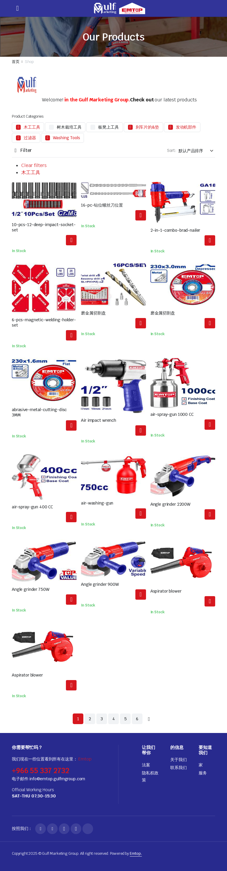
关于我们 (178, 759)
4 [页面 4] (113, 718)
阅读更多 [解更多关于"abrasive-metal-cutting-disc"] (141, 323)
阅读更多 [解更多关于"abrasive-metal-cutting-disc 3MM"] (71, 425)
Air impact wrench (98, 420)
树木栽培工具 (69, 127)
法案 (146, 765)
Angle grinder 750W (30, 589)
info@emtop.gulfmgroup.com (57, 778)
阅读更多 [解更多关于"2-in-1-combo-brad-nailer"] (210, 240)
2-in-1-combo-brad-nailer (175, 230)
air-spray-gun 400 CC (32, 507)
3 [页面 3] (101, 718)
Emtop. (136, 853)
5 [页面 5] (125, 718)
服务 (203, 773)
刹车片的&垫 (147, 127)
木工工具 (32, 127)
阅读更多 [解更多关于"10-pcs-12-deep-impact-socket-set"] (71, 240)
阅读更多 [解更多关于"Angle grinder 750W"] (71, 599)
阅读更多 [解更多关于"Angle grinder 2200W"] (210, 514)
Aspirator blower (165, 591)
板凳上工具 (108, 127)
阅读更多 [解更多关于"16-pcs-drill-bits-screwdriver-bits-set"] (141, 215)
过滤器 (30, 137)
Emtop (84, 759)
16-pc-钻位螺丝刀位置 (102, 205)
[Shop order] (197, 151)
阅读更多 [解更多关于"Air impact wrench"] (141, 430)
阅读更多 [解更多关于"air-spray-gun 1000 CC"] (210, 424)
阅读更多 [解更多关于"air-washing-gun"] (141, 513)
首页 (16, 62)
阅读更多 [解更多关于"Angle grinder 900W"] (141, 594)
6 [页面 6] (137, 718)
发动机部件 (186, 127)
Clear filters (34, 165)
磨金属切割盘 (93, 313)
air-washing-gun (97, 503)
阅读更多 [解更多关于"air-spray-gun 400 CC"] (71, 517)
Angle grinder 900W (100, 584)
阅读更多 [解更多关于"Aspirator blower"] (210, 601)
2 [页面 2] (90, 718)
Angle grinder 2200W (170, 504)
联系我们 (178, 767)
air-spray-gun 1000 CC (172, 414)
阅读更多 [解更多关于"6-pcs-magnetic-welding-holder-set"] (71, 335)
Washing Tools (66, 137)
